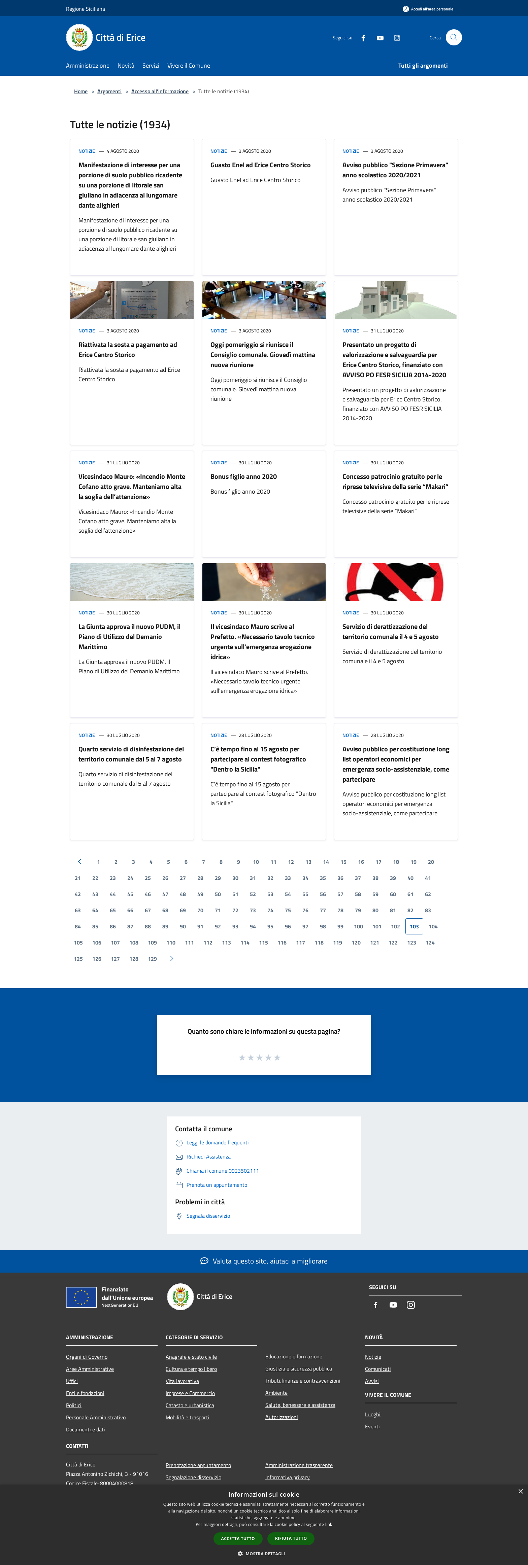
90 (183, 926)
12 (291, 862)
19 (413, 862)
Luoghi (373, 1414)
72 (235, 910)
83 (428, 910)
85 (95, 926)
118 (319, 942)
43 (95, 894)
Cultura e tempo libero (191, 1369)
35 (323, 878)
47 (165, 894)
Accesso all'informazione (160, 91)
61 (410, 894)
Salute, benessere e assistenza (300, 1405)
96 (288, 926)
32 (270, 878)
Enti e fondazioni (85, 1393)
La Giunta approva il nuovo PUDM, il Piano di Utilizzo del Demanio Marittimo (129, 636)
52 (253, 894)
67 (148, 910)
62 (428, 894)
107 (115, 942)
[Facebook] (360, 37)
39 (393, 878)
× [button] (520, 1491)
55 (305, 894)
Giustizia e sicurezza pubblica (298, 1368)
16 (361, 862)
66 (130, 910)
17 (378, 862)
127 (115, 959)
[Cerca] (454, 37)
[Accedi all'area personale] (428, 9)
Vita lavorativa (182, 1381)
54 (288, 894)
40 (410, 878)
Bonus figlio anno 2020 (243, 476)
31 (253, 878)
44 (113, 894)
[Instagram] (394, 37)
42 (78, 894)
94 (253, 926)
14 (326, 862)
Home (81, 91)
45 (130, 894)
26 (165, 878)
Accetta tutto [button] (238, 1538)
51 (235, 894)
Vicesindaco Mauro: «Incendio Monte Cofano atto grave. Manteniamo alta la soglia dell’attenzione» (131, 486)
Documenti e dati (85, 1429)
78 (340, 910)
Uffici (72, 1381)
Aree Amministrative (90, 1369)
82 (410, 910)
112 (207, 942)
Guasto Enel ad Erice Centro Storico (260, 164)
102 (395, 926)
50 (218, 894)
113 (226, 942)
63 (78, 910)
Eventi (372, 1426)
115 (263, 942)
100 (358, 926)
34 (305, 878)
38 (375, 878)
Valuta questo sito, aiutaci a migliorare (264, 1260)
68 (165, 910)
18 (396, 862)
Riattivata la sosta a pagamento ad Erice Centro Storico (127, 349)
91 (200, 926)
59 (375, 894)
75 (288, 910)
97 (305, 926)
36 (340, 878)
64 (95, 910)
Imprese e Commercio (190, 1393)
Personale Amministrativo (96, 1417)
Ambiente (276, 1393)
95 (270, 926)
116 (282, 942)
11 (273, 862)
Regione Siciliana (85, 9)
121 (374, 942)
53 (270, 894)
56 (323, 894)
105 (78, 942)
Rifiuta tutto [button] (291, 1538)
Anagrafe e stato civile (191, 1357)
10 (256, 862)
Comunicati (378, 1369)
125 (78, 959)
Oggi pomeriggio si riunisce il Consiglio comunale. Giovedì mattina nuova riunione (262, 354)
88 (148, 926)
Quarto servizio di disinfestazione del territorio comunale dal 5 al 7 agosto (131, 754)
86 (113, 926)
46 (148, 894)
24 (130, 878)
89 (165, 926)
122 (393, 942)
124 (430, 942)
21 (78, 878)
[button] (264, 1553)
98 (323, 926)
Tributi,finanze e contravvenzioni (302, 1381)
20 (431, 862)
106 (96, 942)
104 (433, 926)
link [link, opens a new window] (328, 1524)
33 (288, 878)
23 (113, 878)
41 (428, 878)
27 (183, 878)
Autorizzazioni (281, 1417)
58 (358, 894)
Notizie (86, 150)
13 (308, 862)
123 (411, 942)
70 (200, 910)
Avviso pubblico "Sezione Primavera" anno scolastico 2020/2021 (395, 169)
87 (130, 926)
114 (245, 942)
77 (323, 910)
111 (189, 942)
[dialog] (264, 1525)
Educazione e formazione (293, 1356)
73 (253, 910)
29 (218, 878)
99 (340, 926)
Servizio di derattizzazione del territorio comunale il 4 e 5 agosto (390, 631)
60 (393, 894)
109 (152, 942)
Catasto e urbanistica (190, 1405)
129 (152, 959)
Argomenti (109, 91)
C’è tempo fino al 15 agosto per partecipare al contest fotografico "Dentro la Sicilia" (258, 759)
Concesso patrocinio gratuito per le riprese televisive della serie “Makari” (395, 481)
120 (356, 942)
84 (78, 926)
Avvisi (372, 1381)
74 (270, 910)
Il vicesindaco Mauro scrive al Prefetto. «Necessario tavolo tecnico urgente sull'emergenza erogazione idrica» (262, 641)
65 (113, 910)
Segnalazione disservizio (193, 1477)
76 (305, 910)
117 (300, 942)
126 (96, 959)
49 (200, 894)
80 (375, 910)
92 (218, 926)
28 (200, 878)
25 (148, 878)
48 (183, 894)
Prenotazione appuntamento (198, 1465)
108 (133, 942)
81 (393, 910)
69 (183, 910)
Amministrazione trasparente (299, 1465)
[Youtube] (377, 37)
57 (340, 894)
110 (170, 942)
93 (235, 926)
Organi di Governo (86, 1357)
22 (95, 878)
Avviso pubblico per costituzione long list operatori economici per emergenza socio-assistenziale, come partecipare (396, 764)
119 (337, 942)
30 (235, 878)
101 (377, 926)
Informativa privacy (287, 1477)
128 (133, 959)
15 (343, 862)
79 (358, 910)
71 (218, 910)
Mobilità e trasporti (187, 1417)
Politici (73, 1405)
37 (358, 878)
